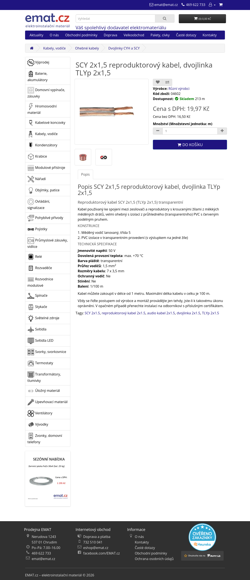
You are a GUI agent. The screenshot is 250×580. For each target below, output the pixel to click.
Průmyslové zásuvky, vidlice (47, 243)
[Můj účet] (212, 4)
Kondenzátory (42, 145)
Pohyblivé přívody (45, 218)
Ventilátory (39, 413)
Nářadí (36, 179)
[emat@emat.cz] (163, 4)
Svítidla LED (40, 340)
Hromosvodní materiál (42, 109)
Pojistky (37, 229)
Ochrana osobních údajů (154, 558)
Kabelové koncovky (46, 123)
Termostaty (40, 363)
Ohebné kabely (87, 48)
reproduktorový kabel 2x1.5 (123, 313)
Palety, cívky (160, 35)
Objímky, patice (43, 190)
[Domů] (32, 48)
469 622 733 (41, 553)
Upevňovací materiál (47, 402)
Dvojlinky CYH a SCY (124, 48)
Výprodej (38, 62)
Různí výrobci (178, 88)
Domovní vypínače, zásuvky (46, 93)
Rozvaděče (39, 268)
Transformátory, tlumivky (44, 377)
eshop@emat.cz (95, 547)
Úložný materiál (43, 391)
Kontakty (210, 35)
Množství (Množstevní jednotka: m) (182, 123)
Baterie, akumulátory (37, 76)
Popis (85, 174)
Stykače (37, 307)
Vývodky (37, 424)
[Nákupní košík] (221, 4)
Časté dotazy (186, 35)
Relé (34, 257)
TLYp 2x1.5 (210, 313)
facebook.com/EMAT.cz (101, 553)
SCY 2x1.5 (92, 313)
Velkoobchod (134, 35)
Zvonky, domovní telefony (44, 438)
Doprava (110, 35)
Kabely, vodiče (54, 48)
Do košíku (190, 144)
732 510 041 (93, 542)
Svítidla (36, 329)
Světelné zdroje (43, 318)
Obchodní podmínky (81, 35)
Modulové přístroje (46, 168)
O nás (54, 35)
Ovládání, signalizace (38, 204)
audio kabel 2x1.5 (161, 313)
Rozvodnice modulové (40, 282)
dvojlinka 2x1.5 (188, 313)
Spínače (37, 295)
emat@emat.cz (43, 558)
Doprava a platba (97, 536)
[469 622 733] (193, 4)
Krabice (37, 156)
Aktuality (36, 35)
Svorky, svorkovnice (46, 352)
